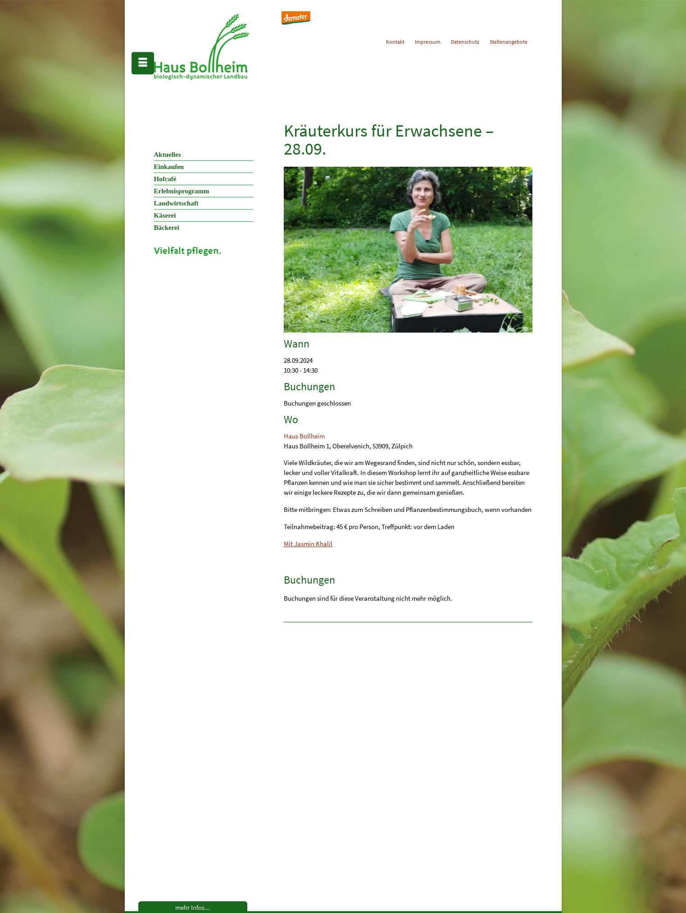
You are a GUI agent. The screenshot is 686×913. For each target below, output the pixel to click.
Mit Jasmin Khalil (308, 543)
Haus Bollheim (304, 436)
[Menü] (143, 63)
